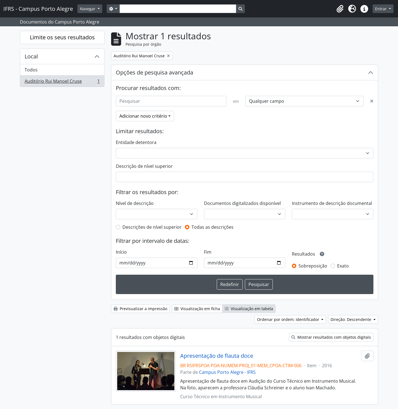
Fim (207, 252)
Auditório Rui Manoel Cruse (62, 82)
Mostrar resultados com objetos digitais (331, 337)
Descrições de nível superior (152, 227)
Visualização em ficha (197, 308)
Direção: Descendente (351, 319)
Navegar (88, 8)
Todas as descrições (213, 227)
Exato (343, 266)
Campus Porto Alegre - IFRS (227, 372)
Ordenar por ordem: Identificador (288, 319)
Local (31, 56)
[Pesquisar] (171, 101)
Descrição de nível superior (144, 166)
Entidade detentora (136, 142)
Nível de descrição (135, 203)
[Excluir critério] (371, 101)
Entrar (381, 8)
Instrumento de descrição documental (332, 203)
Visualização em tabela (249, 308)
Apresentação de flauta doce (216, 356)
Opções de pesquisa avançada (154, 72)
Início (121, 252)
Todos (31, 70)
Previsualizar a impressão (140, 308)
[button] (340, 9)
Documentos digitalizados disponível (242, 203)
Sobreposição (312, 266)
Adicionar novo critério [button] (143, 116)
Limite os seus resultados (62, 37)
